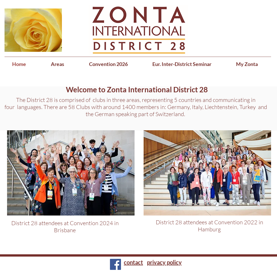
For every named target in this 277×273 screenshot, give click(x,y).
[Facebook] (115, 264)
